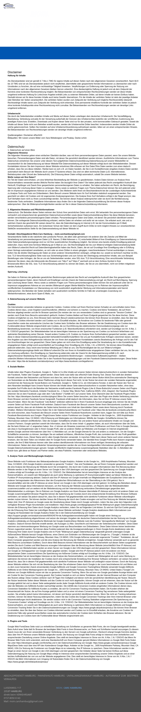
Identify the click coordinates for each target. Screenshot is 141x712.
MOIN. (59, 687)
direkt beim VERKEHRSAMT (18, 694)
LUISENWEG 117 (12, 687)
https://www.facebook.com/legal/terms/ (76, 361)
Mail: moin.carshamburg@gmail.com (23, 701)
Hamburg (47, 234)
